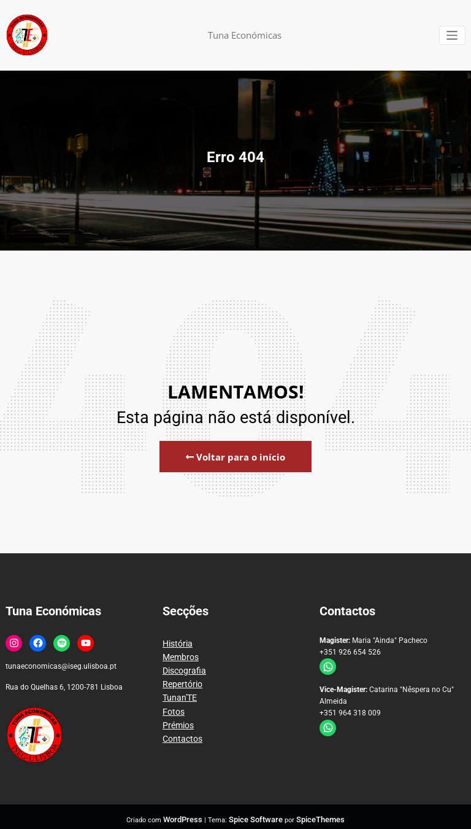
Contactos (180, 722)
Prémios (176, 710)
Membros (178, 651)
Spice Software (256, 814)
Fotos (172, 699)
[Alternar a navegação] (453, 35)
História (176, 640)
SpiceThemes (314, 814)
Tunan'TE (178, 686)
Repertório (179, 675)
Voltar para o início (235, 455)
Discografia (182, 663)
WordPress (190, 814)
